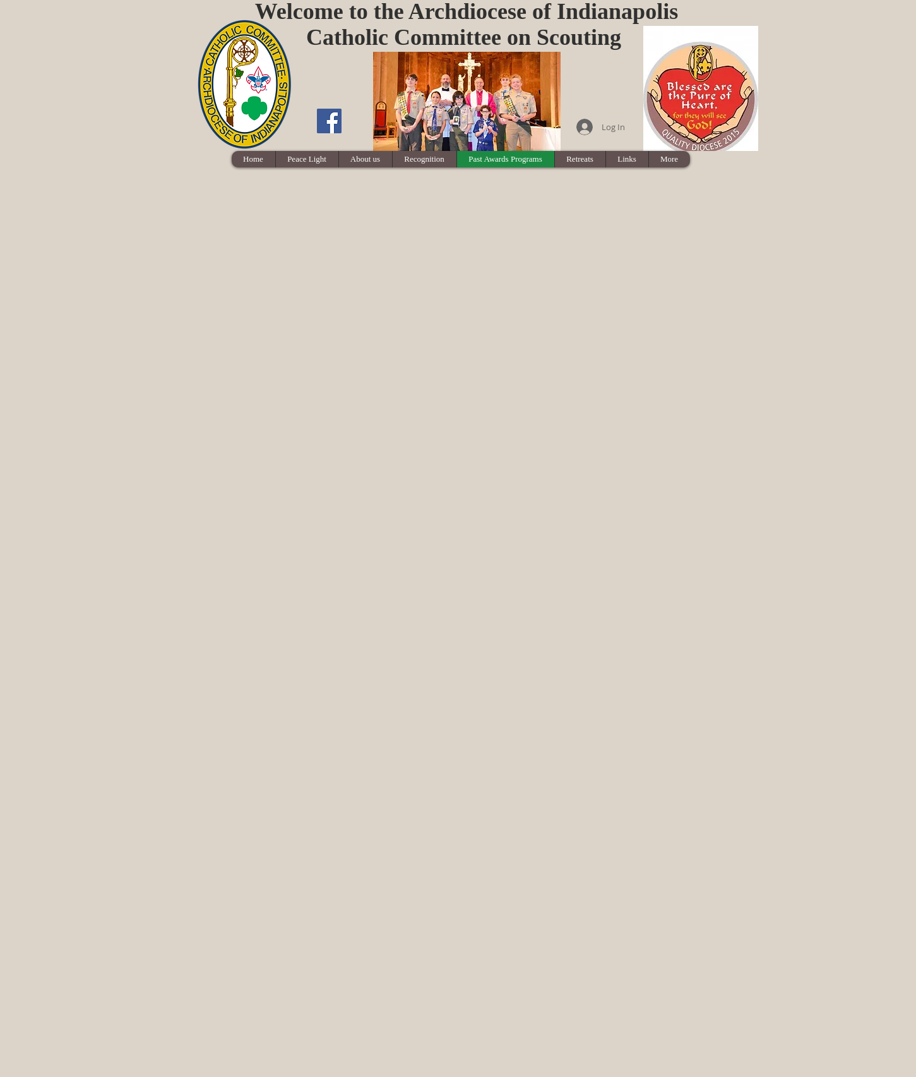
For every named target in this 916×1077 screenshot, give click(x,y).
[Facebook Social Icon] (329, 121)
